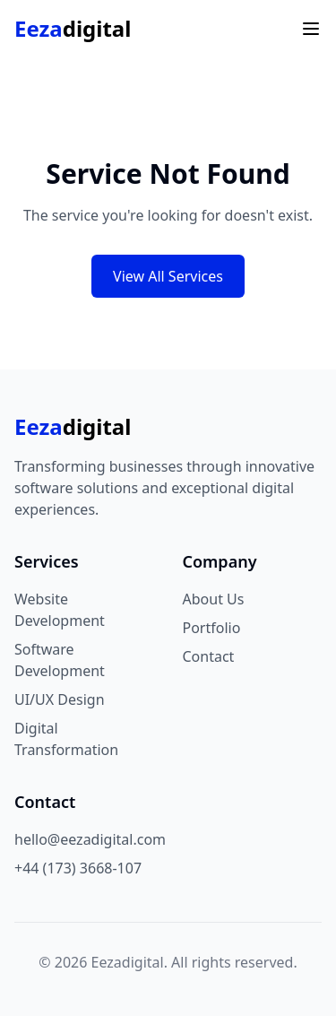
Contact (209, 656)
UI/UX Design (59, 699)
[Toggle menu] (311, 28)
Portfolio (212, 628)
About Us (214, 599)
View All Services (168, 276)
